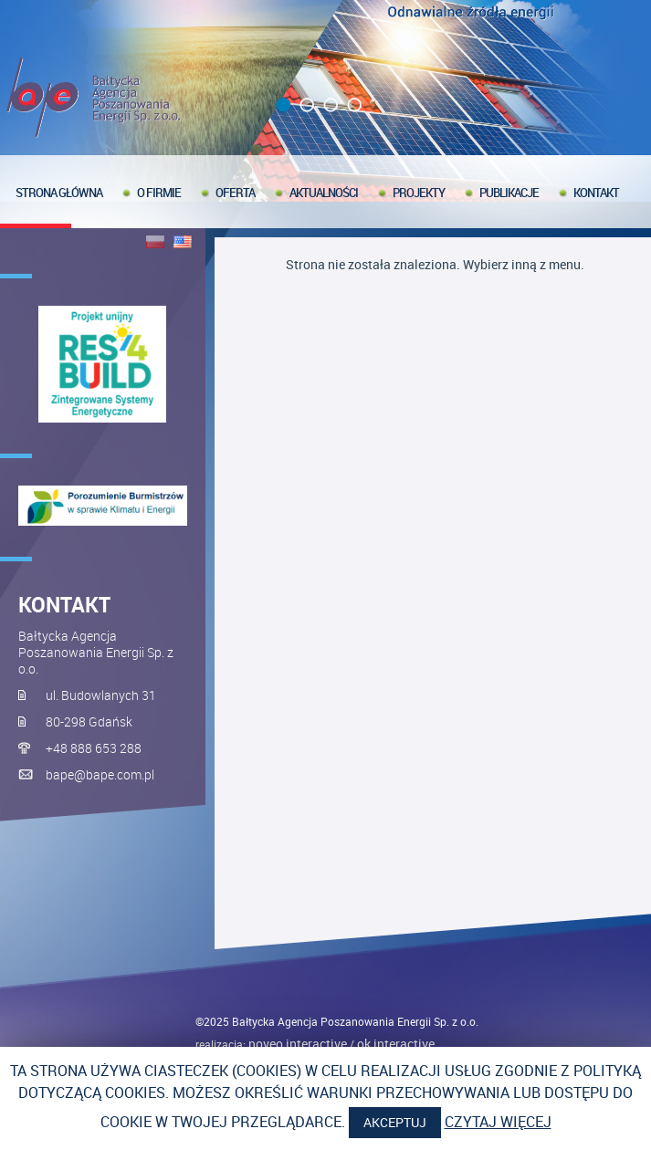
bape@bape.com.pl (100, 774)
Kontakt (596, 192)
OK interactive (396, 1043)
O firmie (159, 192)
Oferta (235, 192)
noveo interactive (297, 1043)
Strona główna (59, 192)
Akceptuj (394, 1122)
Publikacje (509, 192)
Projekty (419, 192)
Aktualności (323, 192)
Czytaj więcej (498, 1122)
